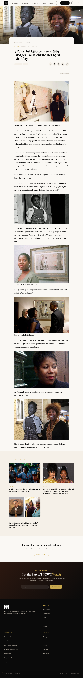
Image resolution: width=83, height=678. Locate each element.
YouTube (45, 649)
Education (18, 64)
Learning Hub (47, 622)
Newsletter (7, 641)
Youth (25, 64)
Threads (45, 641)
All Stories (46, 618)
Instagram (46, 637)
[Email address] (35, 587)
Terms (61, 673)
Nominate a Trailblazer (10, 645)
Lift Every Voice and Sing (11, 649)
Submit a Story (41, 554)
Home (16, 42)
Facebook (46, 654)
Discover (15, 3)
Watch (45, 3)
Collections (36, 3)
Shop (75, 3)
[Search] (55, 3)
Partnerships (7, 654)
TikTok (45, 645)
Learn (51, 3)
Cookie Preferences (74, 673)
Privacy (66, 673)
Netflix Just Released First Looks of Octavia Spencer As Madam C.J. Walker (24, 490)
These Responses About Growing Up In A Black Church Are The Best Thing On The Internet (24, 525)
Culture (21, 42)
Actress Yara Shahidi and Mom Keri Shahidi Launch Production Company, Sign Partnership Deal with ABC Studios (58, 491)
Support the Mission (10, 658)
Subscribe (64, 3)
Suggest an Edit (64, 73)
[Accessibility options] (4, 673)
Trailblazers (25, 3)
